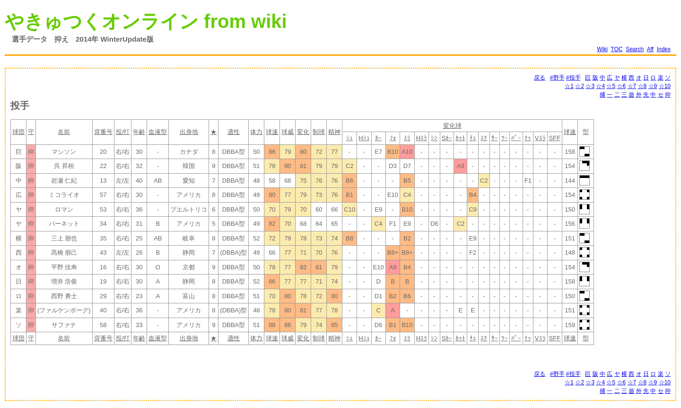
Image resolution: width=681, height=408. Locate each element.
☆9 (652, 86)
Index (664, 49)
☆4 (600, 86)
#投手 (573, 77)
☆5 (610, 86)
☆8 (642, 86)
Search (635, 49)
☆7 (632, 86)
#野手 (557, 77)
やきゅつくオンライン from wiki (146, 21)
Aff (650, 49)
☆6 (621, 86)
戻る (539, 77)
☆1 (569, 86)
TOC (617, 49)
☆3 (589, 86)
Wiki (602, 49)
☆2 (579, 86)
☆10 (665, 86)
